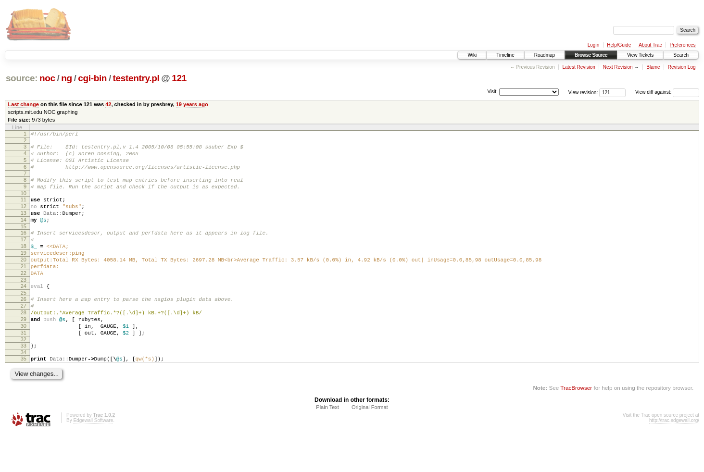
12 (23, 218)
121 (179, 78)
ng (66, 78)
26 (23, 326)
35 (23, 396)
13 (23, 226)
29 (23, 351)
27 (23, 334)
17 (23, 257)
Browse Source (591, 55)
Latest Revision (578, 67)
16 (23, 248)
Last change (23, 104)
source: (22, 78)
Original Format (370, 446)
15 (23, 242)
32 (23, 375)
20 (23, 281)
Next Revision (618, 67)
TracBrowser (576, 426)
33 (23, 382)
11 (23, 209)
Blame (653, 67)
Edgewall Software (93, 459)
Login (593, 45)
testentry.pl (136, 78)
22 (23, 297)
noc (47, 78)
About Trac (650, 45)
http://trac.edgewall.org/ (674, 459)
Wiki (472, 55)
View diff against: (667, 92)
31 (23, 367)
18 (23, 265)
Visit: (492, 91)
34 (23, 390)
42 (108, 104)
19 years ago (192, 104)
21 (23, 289)
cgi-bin (92, 78)
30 (23, 359)
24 (23, 312)
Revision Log (682, 67)
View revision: (583, 92)
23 (23, 306)
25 (23, 320)
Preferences (683, 45)
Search (681, 55)
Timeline (505, 55)
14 (23, 234)
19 (23, 273)
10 (23, 203)
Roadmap (544, 55)
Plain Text (327, 446)
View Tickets (640, 55)
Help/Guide (619, 45)
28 (23, 343)
